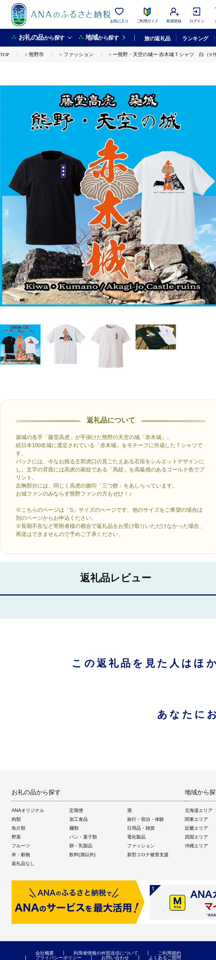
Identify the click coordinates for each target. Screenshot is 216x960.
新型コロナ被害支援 (148, 854)
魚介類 (18, 828)
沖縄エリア (196, 846)
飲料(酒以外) (82, 854)
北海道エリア (199, 810)
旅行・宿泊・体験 (145, 819)
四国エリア (196, 837)
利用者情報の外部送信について (106, 953)
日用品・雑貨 (141, 828)
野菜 (16, 837)
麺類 (74, 828)
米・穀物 (21, 854)
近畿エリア (196, 828)
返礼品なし (23, 863)
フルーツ (21, 846)
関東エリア (196, 819)
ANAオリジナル (28, 810)
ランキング (195, 38)
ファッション (141, 846)
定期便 (76, 810)
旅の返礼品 (157, 38)
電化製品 (136, 837)
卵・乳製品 (80, 846)
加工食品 (78, 819)
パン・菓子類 (83, 837)
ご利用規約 (169, 953)
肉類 (16, 819)
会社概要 (44, 953)
